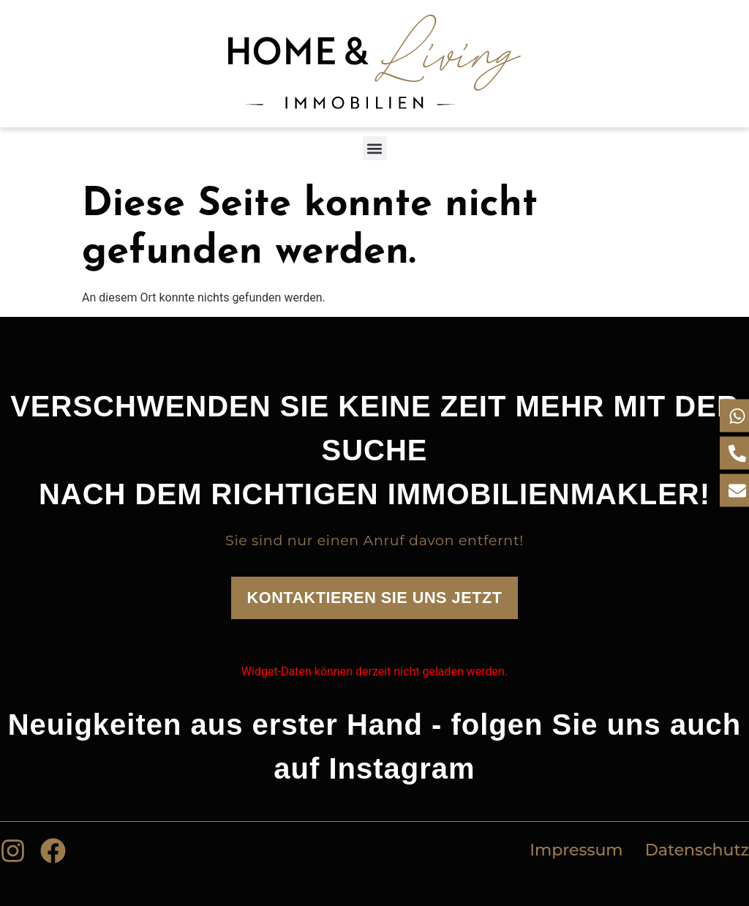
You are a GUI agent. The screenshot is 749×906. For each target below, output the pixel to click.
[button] (375, 148)
